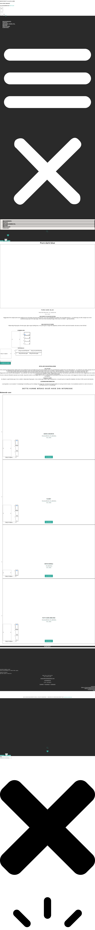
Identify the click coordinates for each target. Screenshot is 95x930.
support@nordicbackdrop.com (47, 614)
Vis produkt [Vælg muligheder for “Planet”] (49, 458)
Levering (93, 622)
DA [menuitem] (4, 14)
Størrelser (21, 266)
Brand (5, 25)
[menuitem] (4, 14)
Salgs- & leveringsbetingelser (88, 623)
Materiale (21, 284)
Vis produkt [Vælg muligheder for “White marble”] (49, 512)
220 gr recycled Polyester (23, 286)
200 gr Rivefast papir (23, 289)
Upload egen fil (9, 23)
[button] (47, 124)
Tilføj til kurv (5, 299)
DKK (1, 8)
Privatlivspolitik (91, 625)
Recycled (6, 26)
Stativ (5, 22)
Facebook (47, 620)
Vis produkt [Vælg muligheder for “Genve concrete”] (49, 393)
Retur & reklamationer (90, 624)
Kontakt (6, 27)
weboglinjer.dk (68, 633)
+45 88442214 (47, 616)
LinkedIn (42, 620)
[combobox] (6, 694)
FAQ (94, 626)
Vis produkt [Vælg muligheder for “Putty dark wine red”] (49, 577)
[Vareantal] (6, 297)
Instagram (53, 620)
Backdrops (7, 21)
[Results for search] (47, 880)
